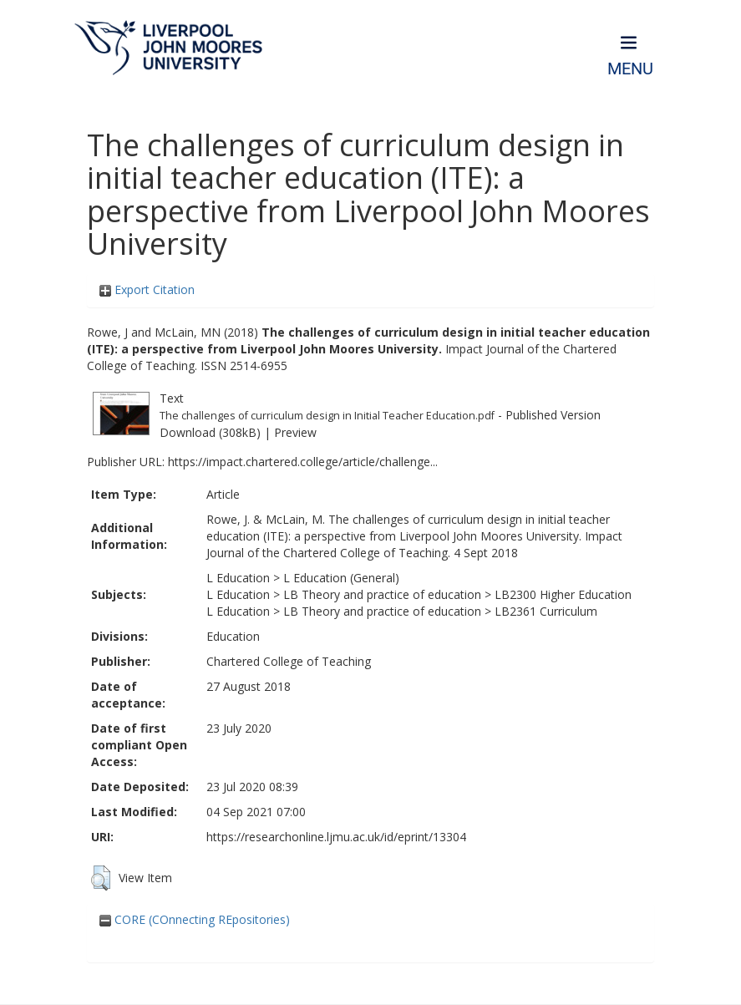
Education (233, 636)
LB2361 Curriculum (546, 611)
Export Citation (147, 289)
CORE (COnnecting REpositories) (194, 919)
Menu (630, 69)
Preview (295, 432)
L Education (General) (341, 578)
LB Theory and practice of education (382, 594)
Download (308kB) (210, 432)
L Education (238, 578)
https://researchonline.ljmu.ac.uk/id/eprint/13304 (336, 837)
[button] (100, 878)
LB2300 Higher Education (563, 594)
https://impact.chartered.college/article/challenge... (303, 462)
